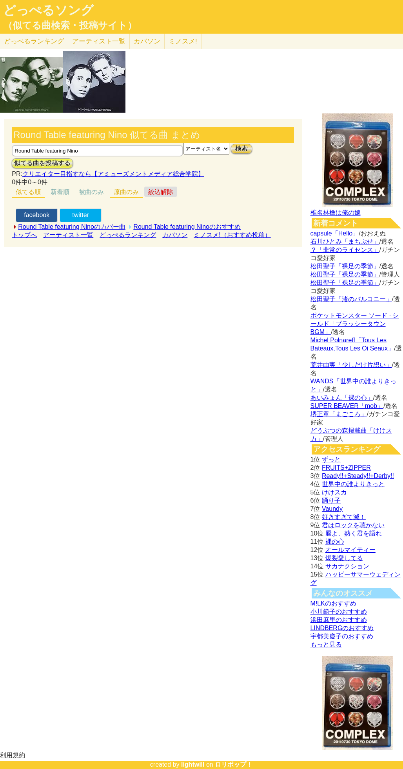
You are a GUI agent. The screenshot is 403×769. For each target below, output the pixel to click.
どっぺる (34, 41)
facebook (36, 215)
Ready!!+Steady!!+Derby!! (358, 476)
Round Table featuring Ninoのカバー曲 (71, 226)
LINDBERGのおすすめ (342, 628)
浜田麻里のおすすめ (338, 619)
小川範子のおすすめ (338, 611)
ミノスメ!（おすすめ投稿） (232, 235)
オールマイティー (350, 549)
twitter (80, 215)
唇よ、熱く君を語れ (353, 533)
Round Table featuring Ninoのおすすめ (187, 226)
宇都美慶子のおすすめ (341, 636)
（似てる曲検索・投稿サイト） (70, 25)
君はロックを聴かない (353, 525)
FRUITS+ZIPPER (346, 467)
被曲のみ (91, 192)
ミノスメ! (183, 41)
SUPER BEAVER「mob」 (346, 405)
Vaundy (332, 508)
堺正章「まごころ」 (338, 414)
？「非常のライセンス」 (344, 249)
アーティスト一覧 (68, 235)
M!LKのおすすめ (333, 603)
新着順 (60, 192)
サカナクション (347, 566)
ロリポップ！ (233, 764)
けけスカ (334, 492)
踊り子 (331, 500)
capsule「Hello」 (334, 233)
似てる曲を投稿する (42, 163)
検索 (241, 148)
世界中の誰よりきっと (353, 484)
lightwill (193, 764)
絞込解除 (160, 192)
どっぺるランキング (128, 235)
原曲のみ (126, 192)
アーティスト (98, 41)
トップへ (24, 235)
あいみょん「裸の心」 (341, 397)
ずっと (331, 459)
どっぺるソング (48, 10)
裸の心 (334, 541)
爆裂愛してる (344, 558)
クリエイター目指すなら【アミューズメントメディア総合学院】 (113, 174)
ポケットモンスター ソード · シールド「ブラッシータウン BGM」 (354, 323)
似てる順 (28, 192)
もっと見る (326, 644)
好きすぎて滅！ (344, 517)
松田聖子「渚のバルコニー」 (351, 299)
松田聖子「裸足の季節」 (344, 266)
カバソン (147, 41)
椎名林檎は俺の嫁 (335, 212)
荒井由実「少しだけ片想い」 (351, 364)
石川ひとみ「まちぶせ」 (344, 241)
